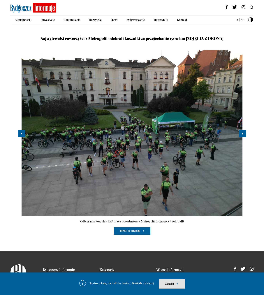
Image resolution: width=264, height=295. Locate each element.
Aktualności (22, 20)
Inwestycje (48, 20)
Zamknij (169, 283)
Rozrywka (95, 20)
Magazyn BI (161, 20)
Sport (113, 20)
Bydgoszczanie (135, 20)
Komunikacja (72, 20)
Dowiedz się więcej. (143, 283)
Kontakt (182, 20)
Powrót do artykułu (130, 230)
